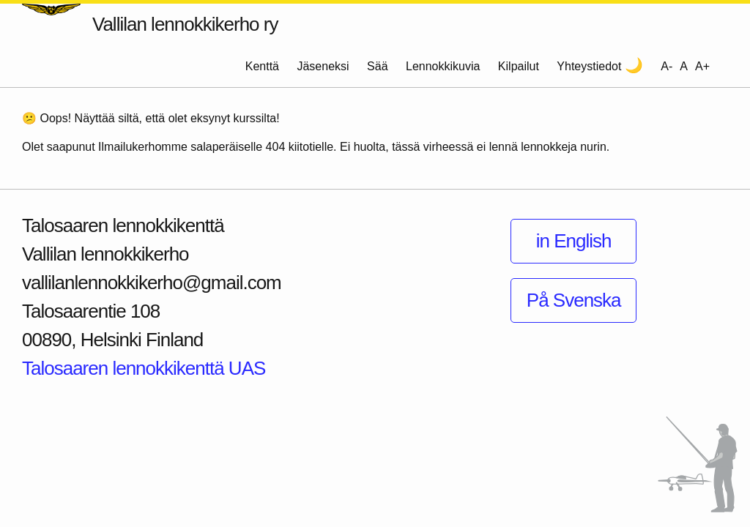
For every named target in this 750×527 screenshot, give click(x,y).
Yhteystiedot (589, 66)
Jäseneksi (323, 66)
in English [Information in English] (574, 241)
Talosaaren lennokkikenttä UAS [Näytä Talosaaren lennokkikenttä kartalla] (143, 368)
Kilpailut (518, 66)
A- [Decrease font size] (666, 66)
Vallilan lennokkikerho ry (185, 24)
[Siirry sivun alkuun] (697, 464)
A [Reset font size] (684, 66)
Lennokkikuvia (443, 66)
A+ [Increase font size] (702, 66)
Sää (377, 66)
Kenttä (262, 66)
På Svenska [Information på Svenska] (574, 300)
